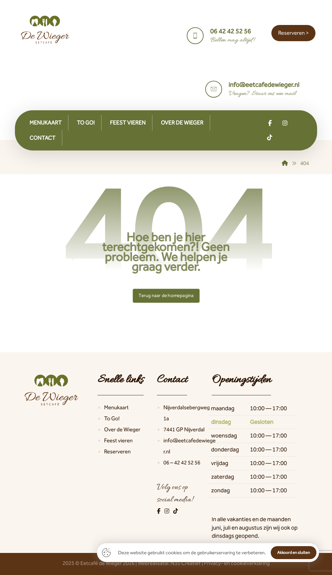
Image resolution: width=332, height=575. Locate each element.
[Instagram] (167, 511)
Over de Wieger (122, 429)
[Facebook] (159, 511)
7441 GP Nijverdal (184, 429)
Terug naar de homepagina (166, 295)
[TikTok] (175, 511)
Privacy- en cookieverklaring (237, 563)
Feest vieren (118, 440)
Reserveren (117, 451)
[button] (270, 123)
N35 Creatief (186, 563)
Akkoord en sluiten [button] (293, 552)
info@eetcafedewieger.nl (189, 446)
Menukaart (116, 407)
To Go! (112, 418)
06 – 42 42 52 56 (181, 462)
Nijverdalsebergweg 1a (186, 413)
